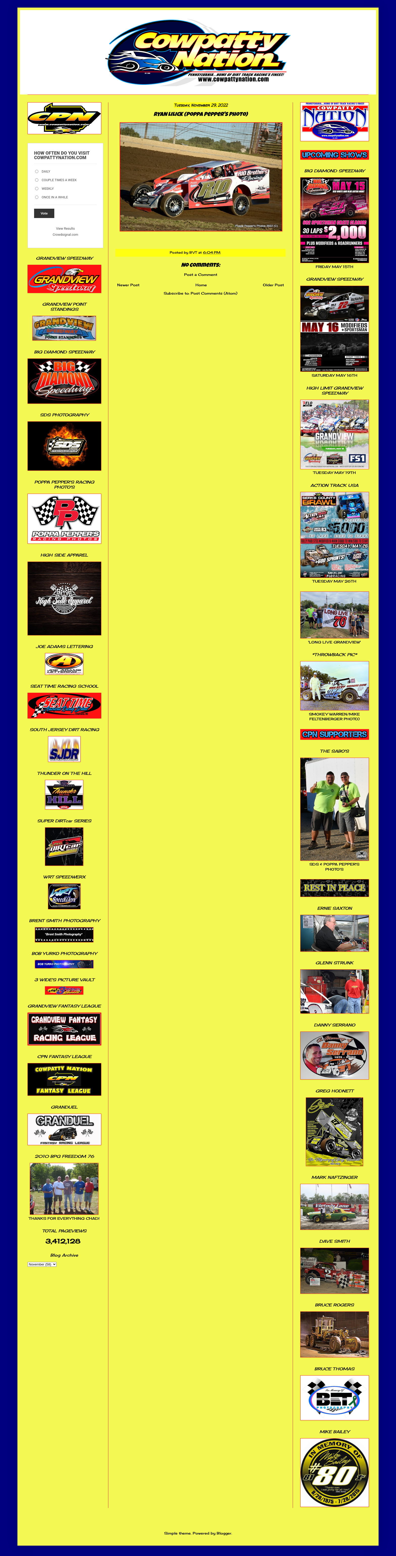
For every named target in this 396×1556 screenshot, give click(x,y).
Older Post (273, 285)
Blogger (224, 1533)
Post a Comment (200, 274)
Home (201, 285)
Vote (44, 213)
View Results (65, 228)
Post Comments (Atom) (214, 293)
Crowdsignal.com (65, 234)
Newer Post (128, 285)
